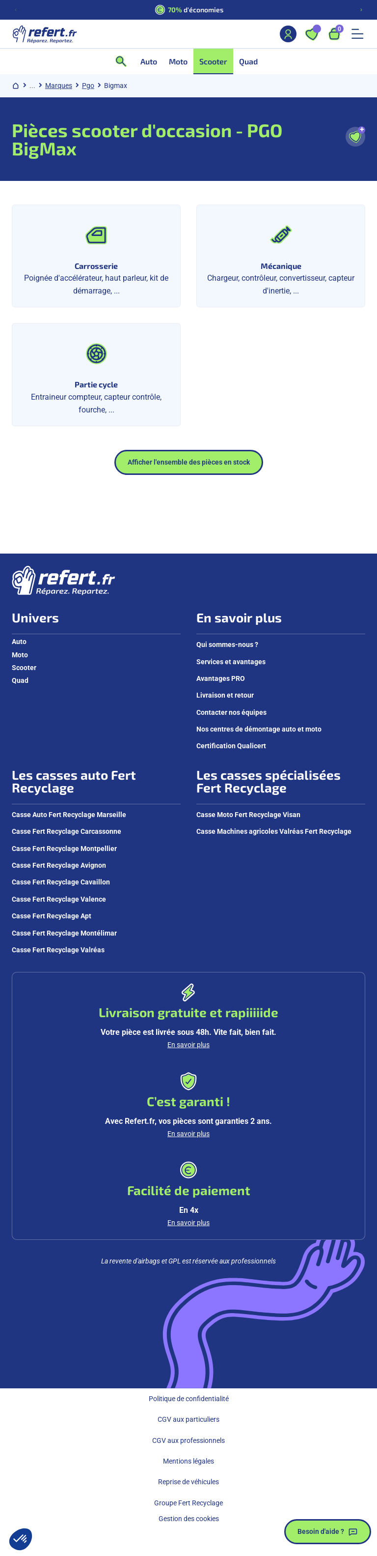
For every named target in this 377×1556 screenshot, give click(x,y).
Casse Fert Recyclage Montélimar (64, 933)
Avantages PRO (220, 678)
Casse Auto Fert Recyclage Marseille (69, 815)
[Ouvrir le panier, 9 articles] (334, 34)
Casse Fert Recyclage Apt (51, 916)
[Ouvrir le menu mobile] (357, 34)
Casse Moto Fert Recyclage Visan (248, 815)
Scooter (24, 668)
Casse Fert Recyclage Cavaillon (61, 882)
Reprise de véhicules (188, 1482)
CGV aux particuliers (188, 1419)
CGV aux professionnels (188, 1440)
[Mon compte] (288, 34)
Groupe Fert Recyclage (188, 1503)
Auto (19, 642)
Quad (20, 680)
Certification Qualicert (231, 746)
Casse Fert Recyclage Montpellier (64, 848)
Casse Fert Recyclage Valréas (58, 950)
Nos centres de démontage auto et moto (259, 729)
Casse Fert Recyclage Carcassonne (66, 831)
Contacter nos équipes (231, 712)
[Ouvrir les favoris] (311, 34)
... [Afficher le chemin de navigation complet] (32, 85)
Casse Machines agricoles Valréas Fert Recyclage (273, 831)
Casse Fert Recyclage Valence (59, 899)
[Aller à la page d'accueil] (44, 34)
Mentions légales (188, 1461)
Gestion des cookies (189, 1519)
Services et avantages (231, 662)
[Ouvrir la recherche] (124, 61)
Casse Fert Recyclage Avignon (59, 865)
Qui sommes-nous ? (227, 644)
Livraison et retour (225, 695)
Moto (20, 655)
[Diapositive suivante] (361, 10)
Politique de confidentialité (189, 1399)
